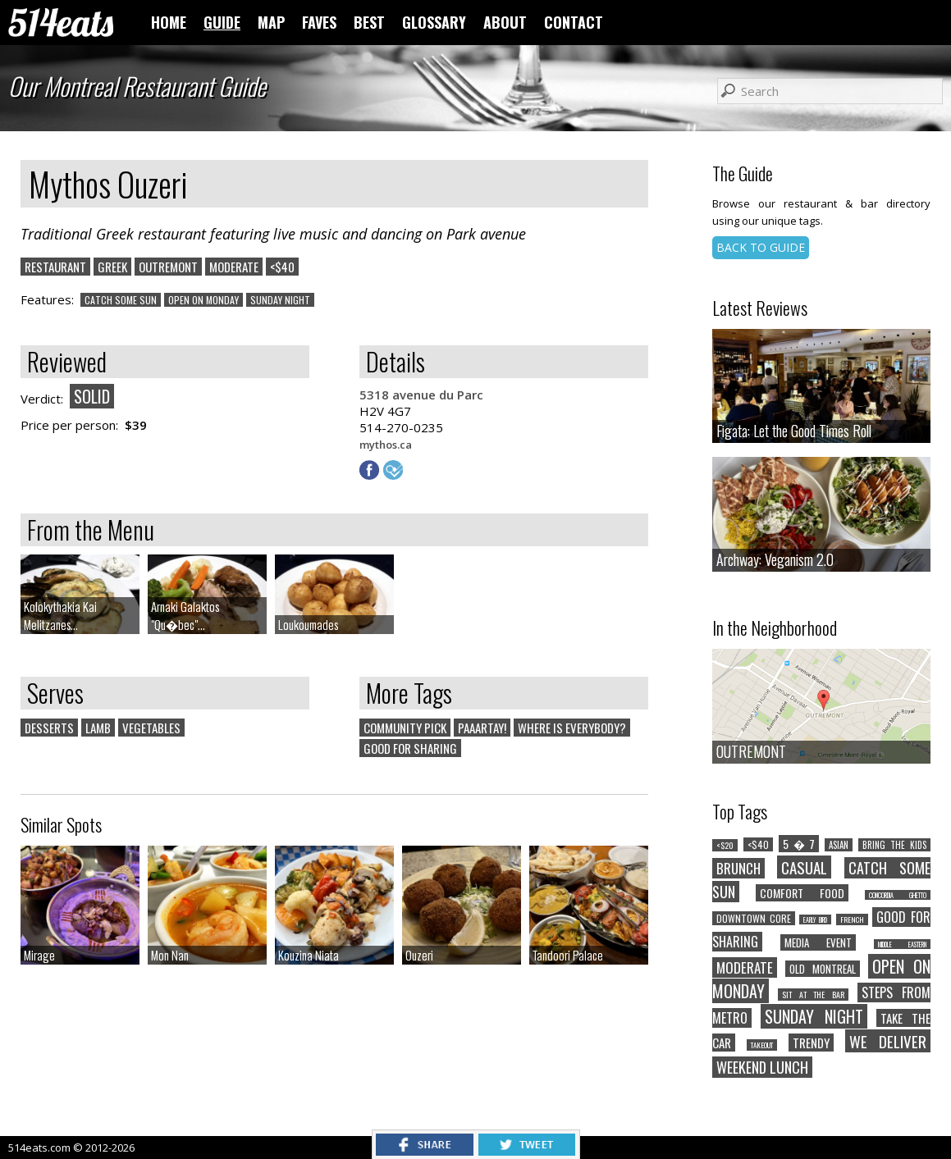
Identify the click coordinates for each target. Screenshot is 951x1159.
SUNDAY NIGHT (280, 300)
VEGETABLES (151, 728)
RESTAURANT (55, 267)
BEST (369, 22)
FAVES (319, 22)
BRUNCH (738, 868)
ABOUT (505, 22)
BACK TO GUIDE (760, 247)
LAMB (98, 728)
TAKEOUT (762, 1045)
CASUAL (804, 867)
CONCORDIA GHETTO (897, 895)
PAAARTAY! (482, 728)
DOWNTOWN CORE (753, 918)
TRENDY (811, 1043)
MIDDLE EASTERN (902, 944)
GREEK (112, 267)
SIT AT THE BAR (813, 994)
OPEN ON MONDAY (203, 300)
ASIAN (838, 844)
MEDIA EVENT (818, 942)
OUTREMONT (168, 267)
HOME (168, 22)
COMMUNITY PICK (404, 728)
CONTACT (573, 22)
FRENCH (852, 919)
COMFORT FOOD (802, 892)
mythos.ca (385, 444)
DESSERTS (49, 728)
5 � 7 (799, 843)
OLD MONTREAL (822, 969)
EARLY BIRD (815, 919)
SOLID (92, 396)
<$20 (725, 845)
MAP (271, 22)
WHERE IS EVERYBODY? (572, 728)
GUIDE (221, 22)
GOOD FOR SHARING (410, 748)
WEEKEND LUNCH (762, 1067)
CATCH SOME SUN (121, 300)
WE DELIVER (887, 1040)
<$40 (282, 267)
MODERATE (233, 267)
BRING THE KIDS (894, 844)
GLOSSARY (434, 22)
